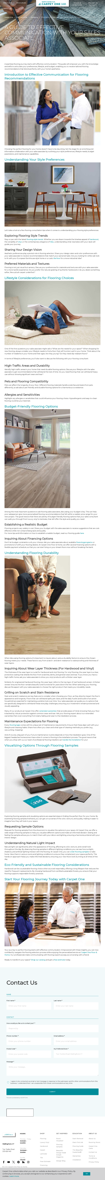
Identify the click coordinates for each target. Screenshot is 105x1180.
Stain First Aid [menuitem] (77, 1142)
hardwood (94, 239)
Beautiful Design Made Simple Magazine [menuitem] (61, 1154)
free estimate (59, 960)
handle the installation (72, 740)
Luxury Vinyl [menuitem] (44, 1142)
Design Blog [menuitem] (60, 1161)
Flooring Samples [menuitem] (59, 1146)
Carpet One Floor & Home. (17, 1167)
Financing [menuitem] (43, 1165)
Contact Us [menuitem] (93, 1152)
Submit (52, 1092)
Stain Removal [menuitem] (77, 1139)
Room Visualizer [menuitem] (59, 1140)
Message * (10, 1061)
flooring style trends (35, 239)
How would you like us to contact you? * (20, 1023)
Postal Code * (11, 1049)
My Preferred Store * (61, 1049)
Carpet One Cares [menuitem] (93, 1147)
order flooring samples (79, 852)
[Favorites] (73, 16)
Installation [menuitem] (76, 1160)
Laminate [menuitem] (43, 1154)
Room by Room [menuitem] (94, 1142)
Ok (87, 1174)
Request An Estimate (93, 11)
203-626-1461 (35, 4)
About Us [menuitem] (92, 1139)
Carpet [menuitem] (42, 1150)
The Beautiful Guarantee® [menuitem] (77, 1151)
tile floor (56, 258)
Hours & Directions (77, 11)
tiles (52, 242)
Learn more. (14, 1176)
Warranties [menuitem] (76, 1156)
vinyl (20, 242)
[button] (71, 16)
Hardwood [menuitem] (44, 1146)
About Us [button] (7, 15)
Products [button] (7, 10)
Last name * (58, 1000)
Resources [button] (21, 10)
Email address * (59, 1036)
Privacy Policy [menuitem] (94, 1162)
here (82, 533)
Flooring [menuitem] (43, 1139)
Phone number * (12, 1036)
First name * (10, 1000)
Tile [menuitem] (41, 1158)
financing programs (84, 542)
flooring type (15, 725)
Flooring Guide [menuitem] (77, 1146)
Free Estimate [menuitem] (45, 1161)
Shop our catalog (38, 960)
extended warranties (47, 711)
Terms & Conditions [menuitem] (93, 1157)
